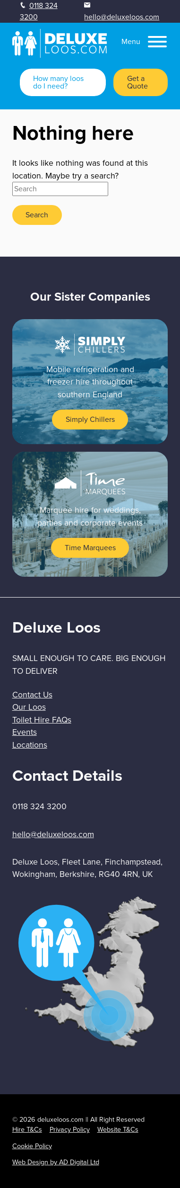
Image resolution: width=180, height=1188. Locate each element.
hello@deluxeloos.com (121, 16)
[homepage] (59, 55)
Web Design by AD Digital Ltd (55, 1162)
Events (24, 732)
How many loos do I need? (58, 82)
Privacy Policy (70, 1129)
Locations (29, 745)
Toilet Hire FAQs (41, 720)
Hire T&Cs (27, 1129)
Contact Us (32, 694)
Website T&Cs (117, 1129)
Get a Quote (137, 82)
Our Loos (29, 707)
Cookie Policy (32, 1146)
